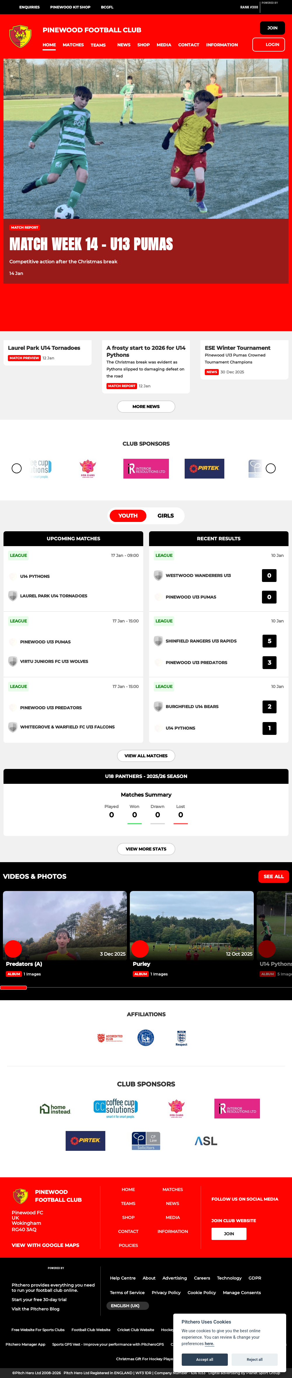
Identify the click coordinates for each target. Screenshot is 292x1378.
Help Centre (123, 1278)
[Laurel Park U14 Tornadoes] (48, 315)
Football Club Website (90, 1330)
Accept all (204, 1359)
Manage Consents (242, 1292)
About (149, 1278)
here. (209, 1343)
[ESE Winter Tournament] (244, 315)
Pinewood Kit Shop (70, 7)
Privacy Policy (166, 1292)
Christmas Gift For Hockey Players (146, 1359)
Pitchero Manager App (25, 1344)
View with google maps (45, 1245)
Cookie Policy (202, 1292)
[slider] (13, 988)
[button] (49, 45)
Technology (229, 1278)
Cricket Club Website (135, 1330)
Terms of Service (127, 1292)
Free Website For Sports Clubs (37, 1330)
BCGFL (107, 7)
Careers (202, 1278)
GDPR (255, 1278)
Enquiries (29, 7)
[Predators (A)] (65, 926)
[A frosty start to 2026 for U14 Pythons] (146, 315)
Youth (128, 516)
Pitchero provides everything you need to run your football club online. (53, 1287)
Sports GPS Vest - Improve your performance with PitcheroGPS (108, 1344)
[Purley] (192, 926)
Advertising (174, 1278)
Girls (166, 516)
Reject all (255, 1359)
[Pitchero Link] (273, 9)
